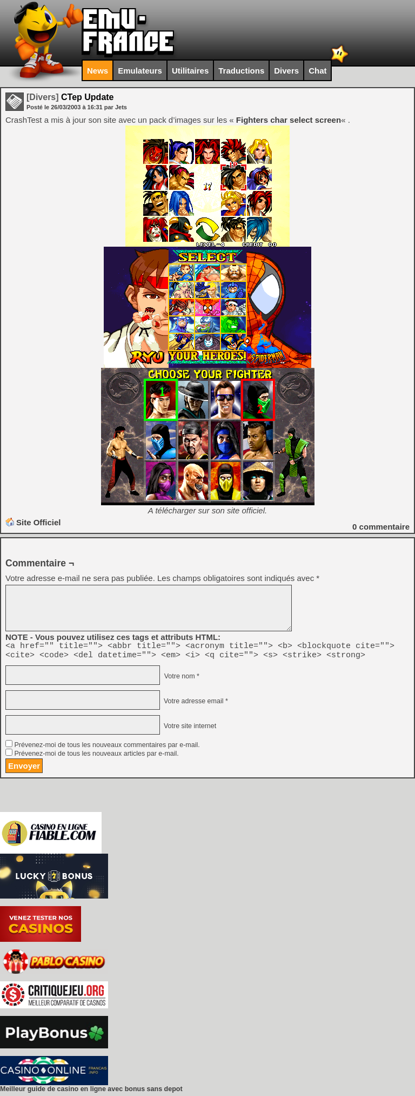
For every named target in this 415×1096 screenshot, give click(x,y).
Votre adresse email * (194, 704)
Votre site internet (189, 729)
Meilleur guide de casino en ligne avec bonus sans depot (91, 1092)
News (97, 70)
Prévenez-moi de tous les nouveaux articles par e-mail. (96, 757)
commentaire (381, 526)
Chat (317, 70)
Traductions (241, 70)
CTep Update (70, 97)
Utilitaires (190, 70)
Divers (286, 70)
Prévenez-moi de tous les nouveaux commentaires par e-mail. (106, 748)
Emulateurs (140, 70)
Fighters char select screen (288, 119)
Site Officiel (38, 522)
